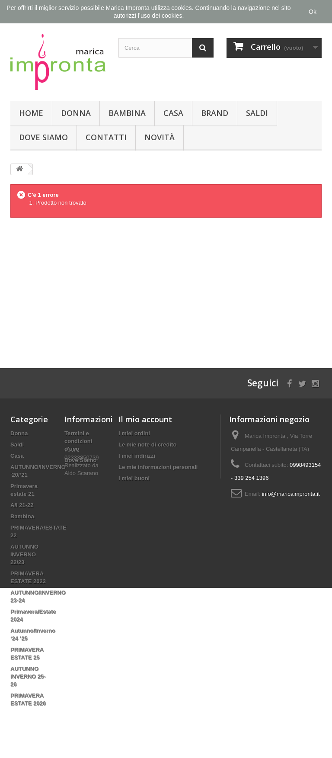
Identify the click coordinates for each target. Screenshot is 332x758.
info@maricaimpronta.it (291, 494)
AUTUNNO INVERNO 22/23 (24, 554)
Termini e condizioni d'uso (78, 441)
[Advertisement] (166, 286)
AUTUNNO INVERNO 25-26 (28, 676)
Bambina (127, 113)
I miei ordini (134, 433)
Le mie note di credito (147, 444)
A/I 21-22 (21, 505)
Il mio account (145, 419)
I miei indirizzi (136, 456)
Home (31, 113)
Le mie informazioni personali (158, 467)
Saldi (257, 113)
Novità (159, 137)
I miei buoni (134, 478)
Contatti (106, 137)
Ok (312, 11)
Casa (173, 113)
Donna (76, 113)
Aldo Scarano (81, 498)
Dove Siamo (43, 137)
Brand (214, 113)
